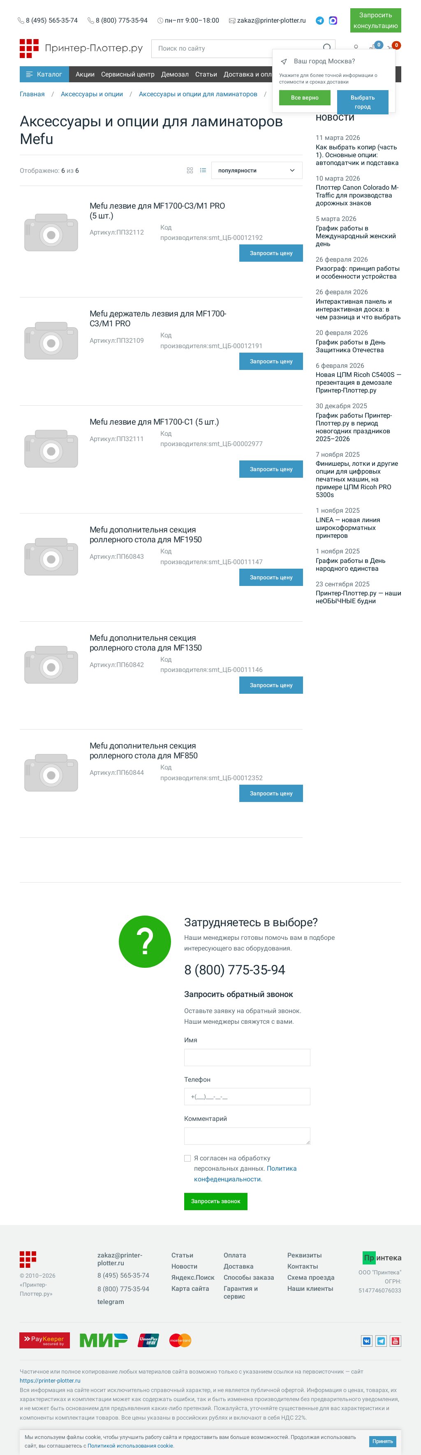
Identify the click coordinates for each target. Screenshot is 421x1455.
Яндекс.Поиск (193, 1277)
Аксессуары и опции (92, 94)
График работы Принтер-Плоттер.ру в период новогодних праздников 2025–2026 (354, 427)
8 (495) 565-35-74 (52, 20)
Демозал (175, 74)
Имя (190, 1040)
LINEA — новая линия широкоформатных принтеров (348, 527)
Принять (382, 1441)
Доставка (239, 1266)
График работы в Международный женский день (356, 236)
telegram (110, 1302)
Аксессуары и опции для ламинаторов (198, 94)
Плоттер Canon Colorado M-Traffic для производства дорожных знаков (357, 195)
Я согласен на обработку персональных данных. (245, 1168)
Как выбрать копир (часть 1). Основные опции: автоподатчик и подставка (357, 155)
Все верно (305, 97)
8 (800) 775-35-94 (122, 20)
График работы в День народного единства (351, 564)
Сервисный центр (128, 74)
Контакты (302, 1266)
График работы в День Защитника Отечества (351, 346)
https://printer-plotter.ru (50, 1380)
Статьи (206, 74)
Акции (85, 74)
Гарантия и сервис (241, 1292)
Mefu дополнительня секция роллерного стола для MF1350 (146, 643)
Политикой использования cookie (130, 1446)
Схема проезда (311, 1277)
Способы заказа (249, 1277)
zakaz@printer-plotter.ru (271, 20)
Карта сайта (190, 1288)
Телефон (197, 1079)
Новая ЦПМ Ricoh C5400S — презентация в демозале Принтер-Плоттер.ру (358, 382)
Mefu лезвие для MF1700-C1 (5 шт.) (154, 422)
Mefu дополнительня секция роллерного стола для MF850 (144, 750)
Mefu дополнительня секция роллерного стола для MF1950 (146, 534)
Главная (32, 94)
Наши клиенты (310, 1288)
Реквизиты (304, 1255)
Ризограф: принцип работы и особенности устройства (358, 272)
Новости (335, 118)
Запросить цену (271, 253)
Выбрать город (363, 102)
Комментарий (205, 1119)
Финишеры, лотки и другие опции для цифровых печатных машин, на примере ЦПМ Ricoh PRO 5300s (357, 479)
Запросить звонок (216, 1201)
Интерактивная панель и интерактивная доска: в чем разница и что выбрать (358, 309)
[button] (44, 74)
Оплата (235, 1255)
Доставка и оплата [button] (253, 74)
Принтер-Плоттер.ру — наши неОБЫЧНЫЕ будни (358, 597)
